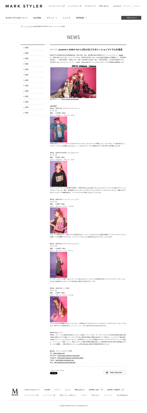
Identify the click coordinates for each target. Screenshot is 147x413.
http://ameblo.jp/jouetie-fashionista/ (64, 362)
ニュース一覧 (28, 26)
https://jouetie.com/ (59, 353)
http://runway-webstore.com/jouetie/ (68, 355)
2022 (26, 69)
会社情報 (37, 18)
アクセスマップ (90, 6)
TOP (22, 26)
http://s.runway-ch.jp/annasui (70, 99)
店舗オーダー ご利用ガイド (68, 395)
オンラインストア (55, 6)
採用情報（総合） (94, 390)
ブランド (57, 390)
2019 (26, 85)
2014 (26, 112)
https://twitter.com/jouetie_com (64, 360)
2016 (26, 102)
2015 (26, 107)
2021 (26, 74)
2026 (26, 47)
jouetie (121, 55)
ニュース (67, 18)
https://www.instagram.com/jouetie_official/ (70, 358)
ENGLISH (126, 6)
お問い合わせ (104, 6)
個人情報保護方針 (122, 395)
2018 (26, 91)
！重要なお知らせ (131, 18)
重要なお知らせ (79, 390)
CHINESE (136, 6)
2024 (26, 58)
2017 (26, 96)
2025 (26, 53)
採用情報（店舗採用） (114, 390)
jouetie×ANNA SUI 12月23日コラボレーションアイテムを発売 (91, 49)
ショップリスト (73, 6)
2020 (26, 80)
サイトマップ (108, 395)
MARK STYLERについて (17, 18)
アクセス (84, 395)
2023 (26, 64)
